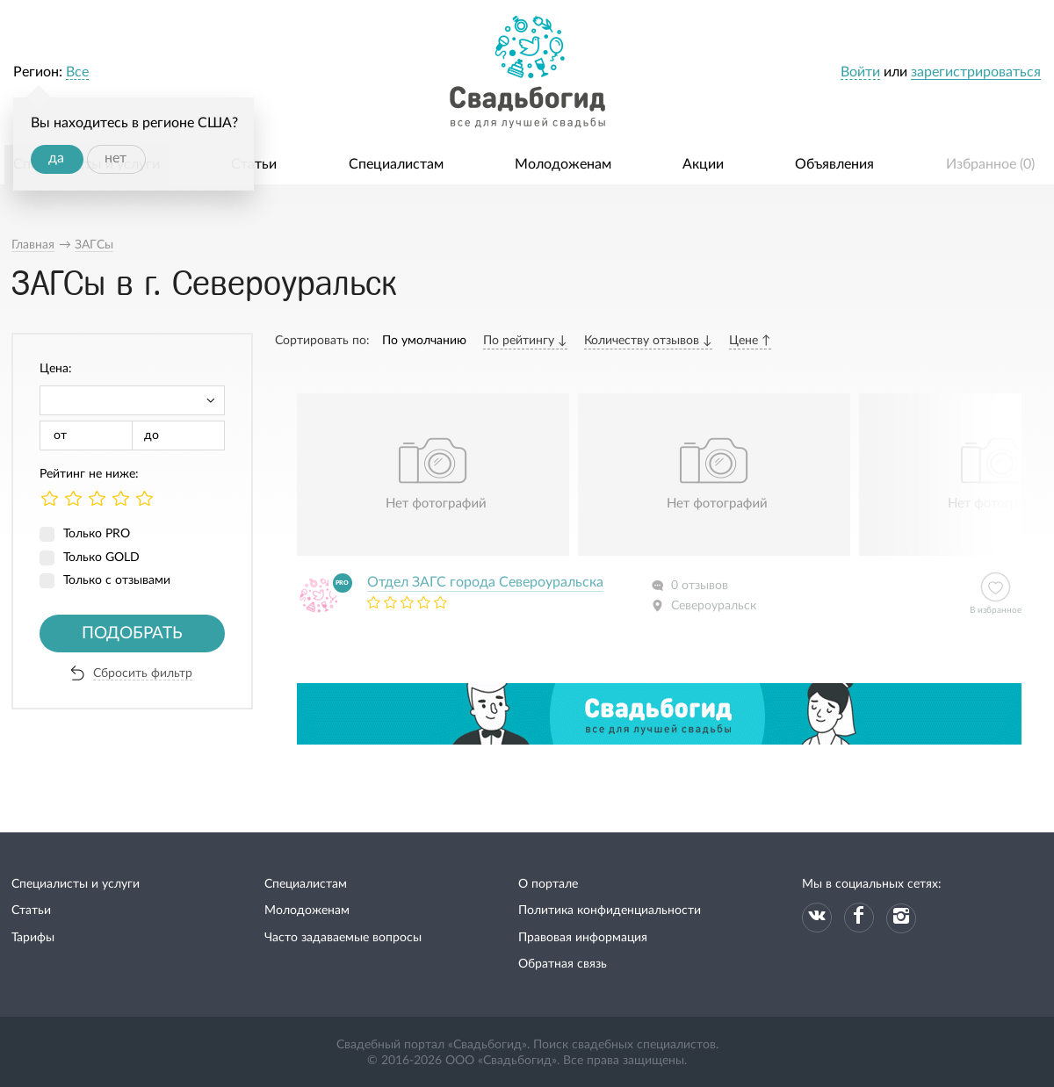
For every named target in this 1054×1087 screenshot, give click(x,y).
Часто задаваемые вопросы (343, 938)
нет (115, 158)
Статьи (254, 164)
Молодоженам (563, 164)
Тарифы (32, 938)
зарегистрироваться (976, 72)
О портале (548, 884)
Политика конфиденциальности (609, 910)
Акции (703, 164)
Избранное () (990, 164)
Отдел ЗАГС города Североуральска (485, 582)
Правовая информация (582, 938)
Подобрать (132, 633)
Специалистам (396, 164)
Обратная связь (562, 964)
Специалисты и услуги (75, 884)
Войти (860, 72)
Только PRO (96, 534)
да (56, 158)
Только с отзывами (116, 580)
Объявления (834, 164)
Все (77, 72)
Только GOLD (101, 557)
